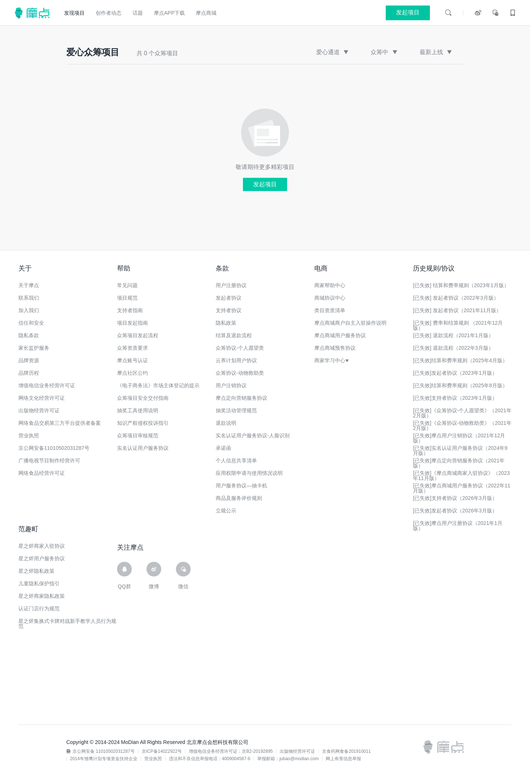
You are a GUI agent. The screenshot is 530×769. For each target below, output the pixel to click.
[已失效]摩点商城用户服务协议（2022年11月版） (461, 488)
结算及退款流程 (234, 335)
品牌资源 (28, 360)
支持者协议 (228, 310)
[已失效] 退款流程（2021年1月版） (453, 335)
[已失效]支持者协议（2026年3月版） (455, 498)
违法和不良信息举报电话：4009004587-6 (209, 758)
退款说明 (226, 423)
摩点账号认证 (132, 360)
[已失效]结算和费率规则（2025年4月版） (460, 360)
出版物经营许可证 (39, 410)
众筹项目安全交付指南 (143, 398)
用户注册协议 (231, 285)
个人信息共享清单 (236, 460)
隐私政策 (226, 323)
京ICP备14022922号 (162, 751)
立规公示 (226, 511)
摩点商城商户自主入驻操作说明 (350, 323)
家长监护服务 (33, 348)
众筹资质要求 (132, 348)
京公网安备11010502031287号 (53, 448)
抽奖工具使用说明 (137, 410)
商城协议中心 (329, 298)
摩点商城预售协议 (335, 348)
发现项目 (74, 13)
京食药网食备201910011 (346, 751)
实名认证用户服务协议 (143, 448)
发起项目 (265, 184)
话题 (137, 13)
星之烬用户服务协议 (41, 558)
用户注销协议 (231, 385)
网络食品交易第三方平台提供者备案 (59, 423)
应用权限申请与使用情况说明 (249, 473)
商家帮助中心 (329, 285)
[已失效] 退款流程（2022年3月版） (453, 348)
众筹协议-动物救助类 (240, 373)
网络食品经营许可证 (41, 473)
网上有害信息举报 (343, 758)
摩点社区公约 (132, 373)
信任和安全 (31, 323)
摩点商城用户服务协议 (340, 335)
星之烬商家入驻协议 (41, 546)
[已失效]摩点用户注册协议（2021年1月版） (457, 525)
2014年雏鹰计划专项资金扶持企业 (103, 758)
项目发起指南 (132, 323)
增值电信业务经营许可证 (46, 385)
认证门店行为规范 (39, 608)
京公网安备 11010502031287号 (104, 751)
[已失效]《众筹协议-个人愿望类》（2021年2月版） (462, 413)
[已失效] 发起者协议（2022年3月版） (456, 298)
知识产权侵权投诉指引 (143, 423)
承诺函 (223, 448)
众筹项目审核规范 (137, 435)
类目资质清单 (329, 310)
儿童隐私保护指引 (39, 583)
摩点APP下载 (169, 13)
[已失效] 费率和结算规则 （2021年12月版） (458, 325)
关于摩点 (28, 285)
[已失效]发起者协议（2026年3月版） (455, 511)
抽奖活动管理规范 (236, 410)
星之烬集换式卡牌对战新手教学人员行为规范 (67, 623)
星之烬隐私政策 (36, 571)
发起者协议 (228, 298)
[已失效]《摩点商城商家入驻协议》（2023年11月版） (461, 475)
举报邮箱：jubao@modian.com (288, 758)
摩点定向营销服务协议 (241, 398)
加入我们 (28, 310)
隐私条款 (28, 335)
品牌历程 (28, 373)
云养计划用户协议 (236, 360)
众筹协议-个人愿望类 (240, 348)
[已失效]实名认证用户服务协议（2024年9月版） (460, 450)
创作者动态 (108, 13)
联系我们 (28, 298)
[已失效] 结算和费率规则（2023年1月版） (461, 285)
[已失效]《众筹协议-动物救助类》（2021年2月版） (462, 425)
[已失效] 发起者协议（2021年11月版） (457, 310)
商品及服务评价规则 (239, 498)
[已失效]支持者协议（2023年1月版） (455, 398)
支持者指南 (130, 310)
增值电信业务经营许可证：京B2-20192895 (231, 751)
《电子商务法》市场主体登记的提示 (158, 385)
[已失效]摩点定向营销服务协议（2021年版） (459, 463)
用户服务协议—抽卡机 (241, 485)
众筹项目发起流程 (137, 335)
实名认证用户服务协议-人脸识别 (253, 435)
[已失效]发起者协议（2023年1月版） (455, 373)
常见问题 (127, 285)
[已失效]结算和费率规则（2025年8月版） (460, 385)
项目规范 (127, 298)
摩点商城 (206, 13)
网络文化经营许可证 (41, 398)
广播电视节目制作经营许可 (49, 460)
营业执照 (28, 435)
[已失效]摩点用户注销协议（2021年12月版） (459, 438)
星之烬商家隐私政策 (41, 596)
